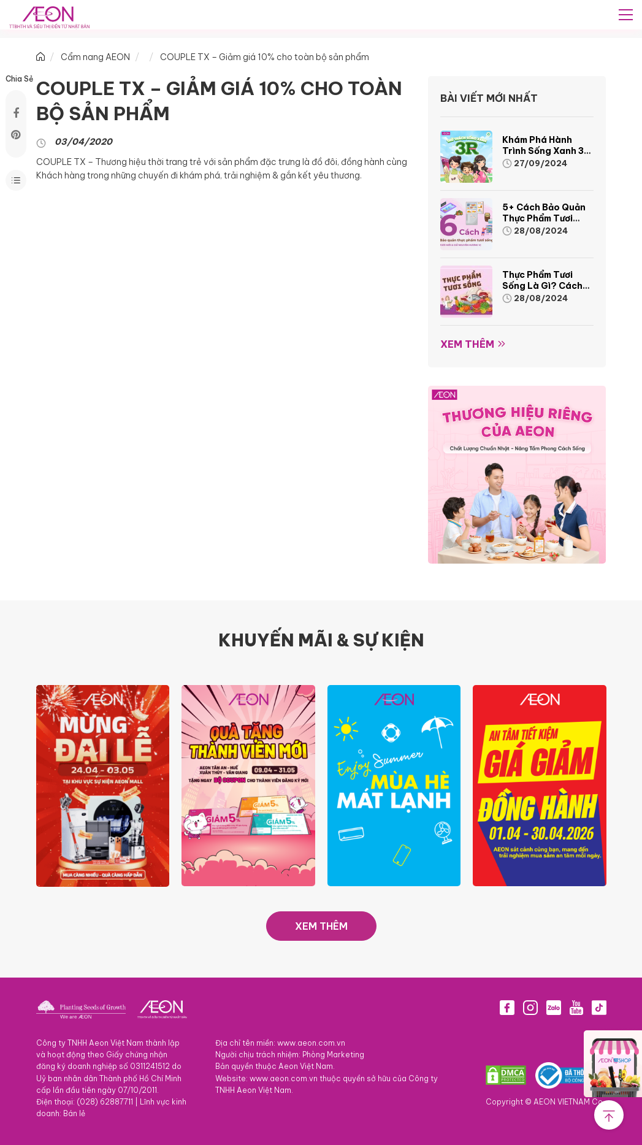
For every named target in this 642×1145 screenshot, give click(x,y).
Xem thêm (467, 344)
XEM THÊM (321, 926)
